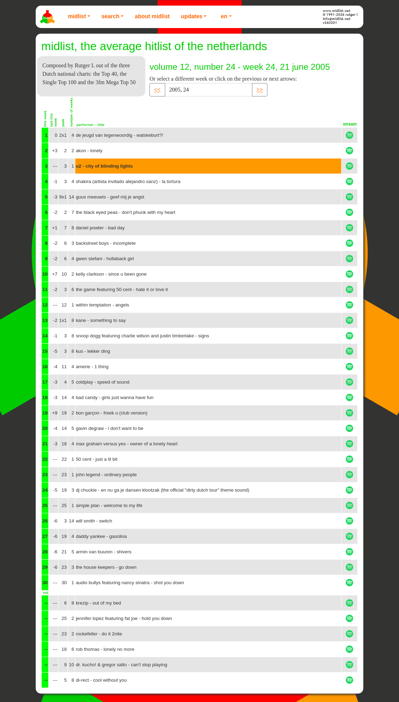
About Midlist (152, 16)
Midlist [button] (77, 16)
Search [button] (111, 16)
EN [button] (224, 16)
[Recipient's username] (208, 89)
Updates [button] (191, 16)
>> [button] (260, 90)
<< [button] (157, 90)
